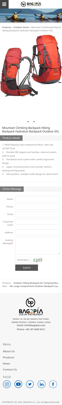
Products (6, 27)
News (6, 363)
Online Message (11, 189)
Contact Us (10, 369)
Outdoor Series (21, 27)
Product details (11, 138)
